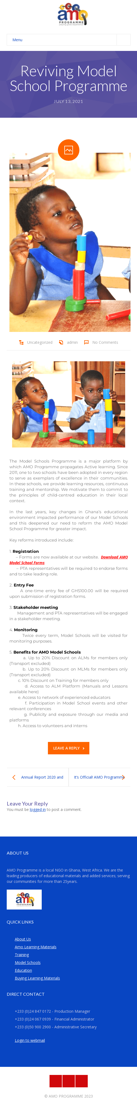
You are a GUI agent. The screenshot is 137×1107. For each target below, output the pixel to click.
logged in (38, 809)
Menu (71, 40)
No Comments (105, 342)
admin (72, 342)
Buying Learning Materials (37, 978)
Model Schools (28, 962)
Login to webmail (30, 1040)
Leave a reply (68, 748)
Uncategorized (39, 342)
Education (23, 970)
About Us (23, 939)
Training (22, 954)
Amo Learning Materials (36, 946)
